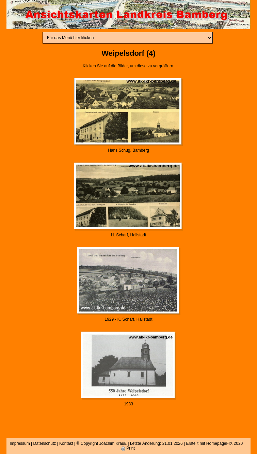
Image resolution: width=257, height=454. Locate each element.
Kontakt (66, 443)
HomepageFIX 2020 (224, 443)
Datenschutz (44, 443)
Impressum (20, 443)
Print (128, 448)
